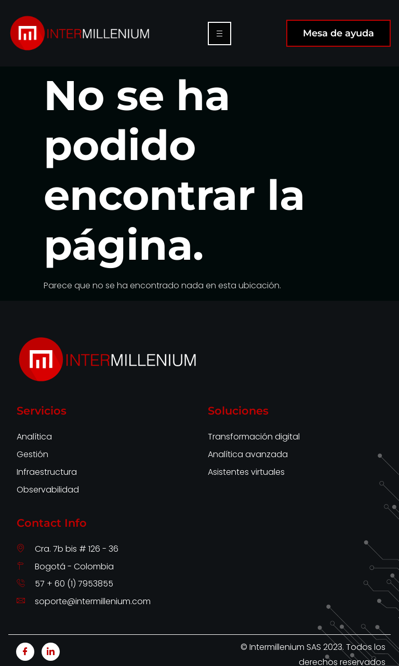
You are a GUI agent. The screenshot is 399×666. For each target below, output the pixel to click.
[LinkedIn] (51, 652)
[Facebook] (25, 652)
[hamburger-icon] (219, 33)
